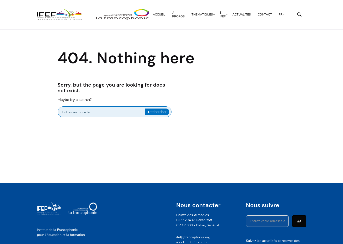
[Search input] (102, 111)
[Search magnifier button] (157, 112)
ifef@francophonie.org (193, 237)
